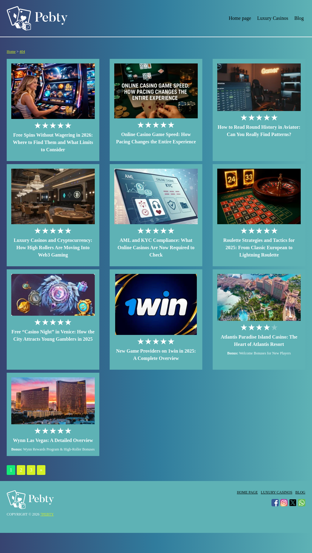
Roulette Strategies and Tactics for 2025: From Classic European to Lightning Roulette (259, 247)
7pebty (47, 514)
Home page (240, 18)
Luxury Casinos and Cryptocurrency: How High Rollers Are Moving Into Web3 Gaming (53, 247)
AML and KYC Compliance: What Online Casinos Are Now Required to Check (156, 247)
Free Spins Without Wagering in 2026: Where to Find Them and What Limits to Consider (53, 142)
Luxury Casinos (272, 18)
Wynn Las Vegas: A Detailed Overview (53, 440)
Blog (299, 18)
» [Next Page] (41, 469)
